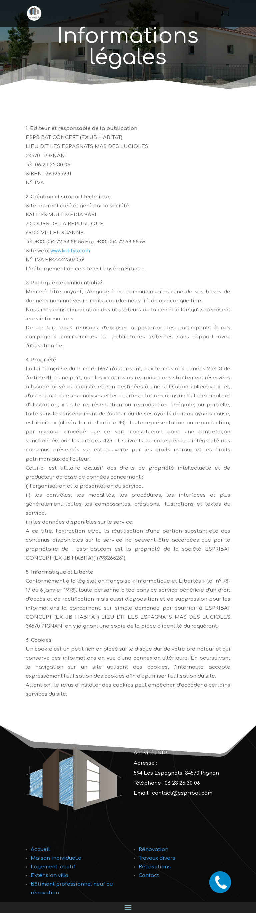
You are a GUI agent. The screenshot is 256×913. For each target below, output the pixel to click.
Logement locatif (53, 867)
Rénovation (153, 849)
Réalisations (155, 867)
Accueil (40, 849)
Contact (149, 875)
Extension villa (49, 875)
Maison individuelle (56, 858)
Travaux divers (157, 858)
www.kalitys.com (70, 251)
